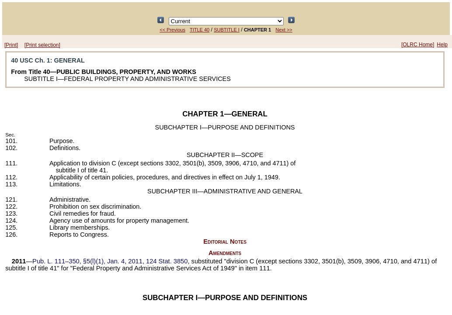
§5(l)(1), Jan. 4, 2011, (110, 261)
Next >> (283, 29)
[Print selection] (42, 45)
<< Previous (172, 29)
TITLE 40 (199, 29)
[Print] (11, 45)
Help (442, 45)
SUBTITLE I (227, 29)
